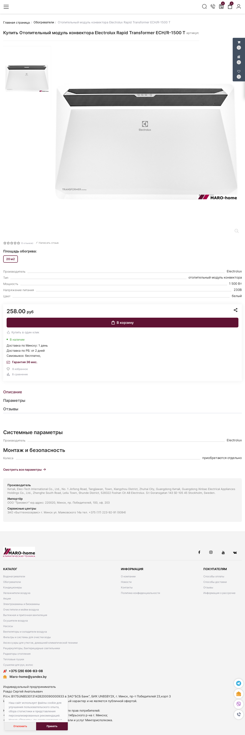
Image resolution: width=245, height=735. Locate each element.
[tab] (122, 392)
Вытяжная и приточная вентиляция (25, 615)
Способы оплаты (213, 576)
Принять (52, 726)
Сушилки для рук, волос (18, 664)
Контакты (127, 587)
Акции (7, 598)
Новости (126, 581)
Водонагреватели (14, 576)
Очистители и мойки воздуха (21, 609)
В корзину (123, 322)
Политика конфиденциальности (140, 593)
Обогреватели (12, 581)
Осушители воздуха (15, 620)
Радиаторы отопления (17, 653)
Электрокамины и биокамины (21, 604)
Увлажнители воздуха (16, 593)
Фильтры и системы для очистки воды (27, 637)
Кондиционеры (12, 587)
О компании (128, 576)
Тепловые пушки (13, 659)
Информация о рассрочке (219, 593)
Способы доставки (215, 581)
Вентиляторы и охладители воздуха (25, 631)
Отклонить (20, 726)
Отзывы (208, 587)
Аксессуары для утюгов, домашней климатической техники (40, 642)
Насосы (8, 626)
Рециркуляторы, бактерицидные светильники (31, 648)
